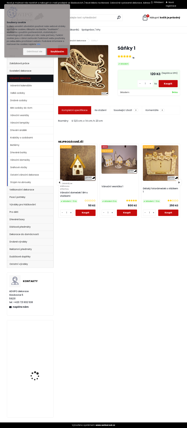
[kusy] (144, 83)
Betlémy (14, 145)
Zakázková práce (19, 63)
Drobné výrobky (18, 241)
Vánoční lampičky (19, 122)
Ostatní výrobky (18, 264)
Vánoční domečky (20, 159)
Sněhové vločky (18, 167)
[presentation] (60, 182)
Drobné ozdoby (18, 100)
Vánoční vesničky (19, 115)
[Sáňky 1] (83, 70)
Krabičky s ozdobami (21, 137)
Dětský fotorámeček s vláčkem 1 (160, 190)
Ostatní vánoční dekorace (24, 174)
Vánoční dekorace (20, 78)
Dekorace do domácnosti (24, 234)
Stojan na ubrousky (20, 182)
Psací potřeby (17, 197)
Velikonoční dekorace (21, 189)
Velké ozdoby (17, 92)
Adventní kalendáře (21, 85)
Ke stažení (101, 110)
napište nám (21, 307)
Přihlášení (158, 2)
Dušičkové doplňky (20, 256)
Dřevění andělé (18, 130)
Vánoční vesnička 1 (36, 397)
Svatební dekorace (20, 70)
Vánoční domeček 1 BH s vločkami (74, 194)
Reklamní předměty (20, 249)
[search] (119, 17)
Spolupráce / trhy (91, 29)
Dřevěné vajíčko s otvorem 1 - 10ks (35, 338)
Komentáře (155, 110)
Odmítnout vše (34, 51)
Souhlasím (57, 51)
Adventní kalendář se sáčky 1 (37, 376)
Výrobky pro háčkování (22, 204)
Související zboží (126, 110)
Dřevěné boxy (17, 219)
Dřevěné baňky (18, 152)
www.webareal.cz (105, 425)
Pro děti (13, 211)
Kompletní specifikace (75, 110)
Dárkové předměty (20, 226)
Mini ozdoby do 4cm (21, 107)
